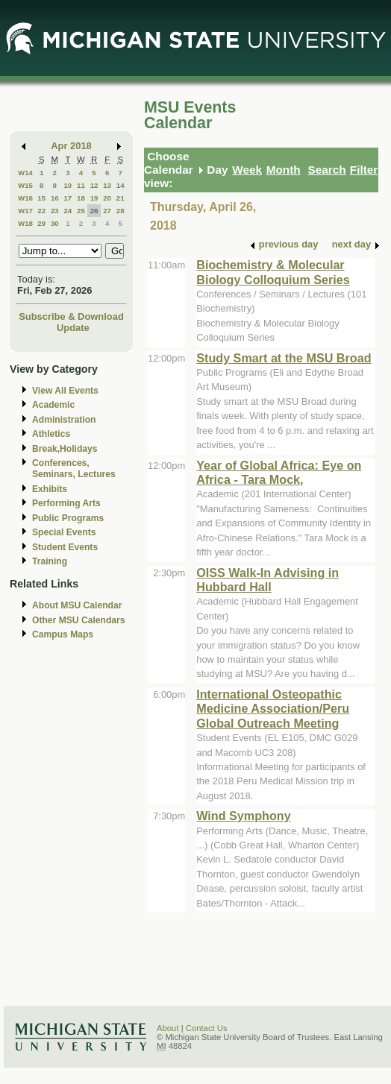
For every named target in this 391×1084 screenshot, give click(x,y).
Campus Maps (62, 634)
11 (81, 185)
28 (120, 211)
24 (67, 211)
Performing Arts (66, 503)
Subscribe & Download (71, 316)
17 (67, 198)
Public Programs (68, 518)
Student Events (65, 547)
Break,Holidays (65, 449)
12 (94, 185)
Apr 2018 (71, 145)
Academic (53, 405)
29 (41, 223)
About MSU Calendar (77, 605)
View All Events (65, 390)
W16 (25, 198)
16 (55, 198)
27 (107, 211)
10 (67, 185)
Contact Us (207, 1028)
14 (120, 185)
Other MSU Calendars (78, 620)
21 (120, 198)
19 (94, 198)
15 (41, 198)
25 (81, 211)
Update (73, 327)
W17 (25, 211)
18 (81, 198)
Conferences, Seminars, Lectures (74, 468)
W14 (25, 172)
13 (107, 185)
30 (55, 223)
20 (107, 198)
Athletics (51, 434)
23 (55, 211)
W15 (25, 185)
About (168, 1028)
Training (49, 561)
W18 (25, 223)
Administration (64, 420)
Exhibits (49, 489)
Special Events (64, 532)
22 (41, 211)
